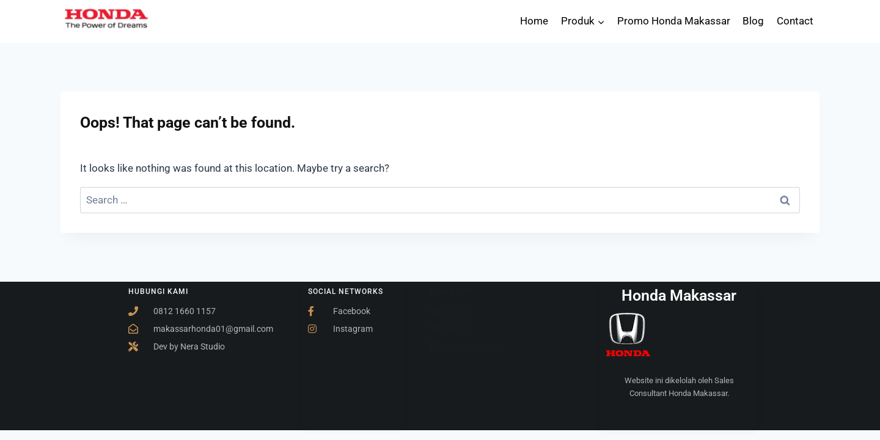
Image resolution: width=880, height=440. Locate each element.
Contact (795, 21)
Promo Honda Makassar (673, 21)
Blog (753, 21)
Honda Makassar (679, 295)
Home (534, 21)
